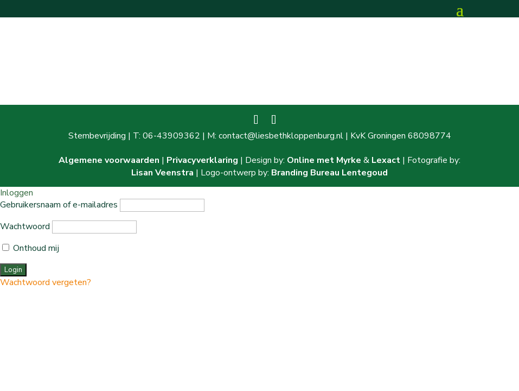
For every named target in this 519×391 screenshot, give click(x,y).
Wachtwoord (25, 226)
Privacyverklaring (202, 160)
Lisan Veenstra (162, 173)
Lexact (385, 160)
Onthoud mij (30, 248)
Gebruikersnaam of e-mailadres (59, 205)
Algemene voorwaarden (109, 160)
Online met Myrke (324, 160)
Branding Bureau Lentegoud (329, 173)
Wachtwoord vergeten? (45, 282)
